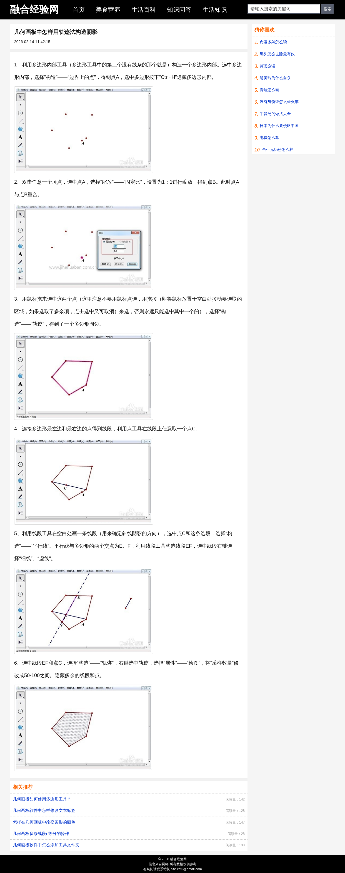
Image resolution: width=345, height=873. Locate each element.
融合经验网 (34, 9)
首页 (78, 9)
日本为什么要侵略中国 (279, 125)
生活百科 (143, 9)
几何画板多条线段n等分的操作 (41, 833)
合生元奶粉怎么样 (277, 149)
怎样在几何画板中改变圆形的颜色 (44, 822)
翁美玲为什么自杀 (275, 78)
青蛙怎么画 (269, 90)
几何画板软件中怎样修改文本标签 (44, 810)
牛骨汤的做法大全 (275, 113)
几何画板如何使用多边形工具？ (42, 799)
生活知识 (214, 9)
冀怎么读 (267, 66)
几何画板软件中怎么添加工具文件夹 (46, 844)
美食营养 (108, 9)
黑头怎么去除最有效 (277, 54)
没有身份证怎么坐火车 (279, 101)
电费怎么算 (269, 137)
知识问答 (179, 9)
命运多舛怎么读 (273, 42)
